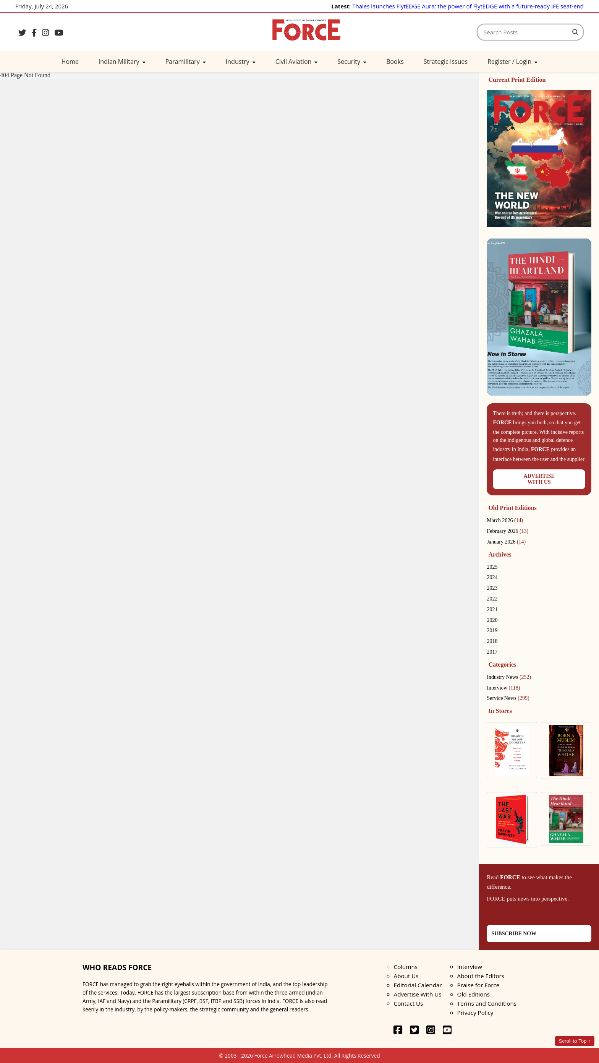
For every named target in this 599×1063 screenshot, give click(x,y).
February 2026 (507, 531)
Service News (508, 698)
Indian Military (122, 61)
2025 (492, 567)
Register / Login (512, 61)
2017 (492, 652)
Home (70, 61)
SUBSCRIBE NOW (513, 933)
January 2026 (506, 542)
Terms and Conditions (486, 1003)
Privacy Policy (475, 1012)
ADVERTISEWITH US (539, 479)
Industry (241, 61)
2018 (492, 641)
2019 (492, 630)
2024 (492, 577)
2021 (492, 609)
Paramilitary (185, 61)
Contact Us (408, 1003)
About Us (406, 976)
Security (351, 61)
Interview (503, 688)
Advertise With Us (418, 994)
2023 (492, 588)
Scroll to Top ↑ (575, 1041)
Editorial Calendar (418, 985)
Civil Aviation (296, 61)
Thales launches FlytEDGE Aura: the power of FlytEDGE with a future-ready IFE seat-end (468, 6)
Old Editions (473, 994)
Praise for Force (478, 985)
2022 (492, 599)
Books (395, 61)
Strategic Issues (446, 61)
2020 (492, 620)
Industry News (509, 677)
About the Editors (480, 976)
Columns (406, 966)
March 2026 (505, 520)
